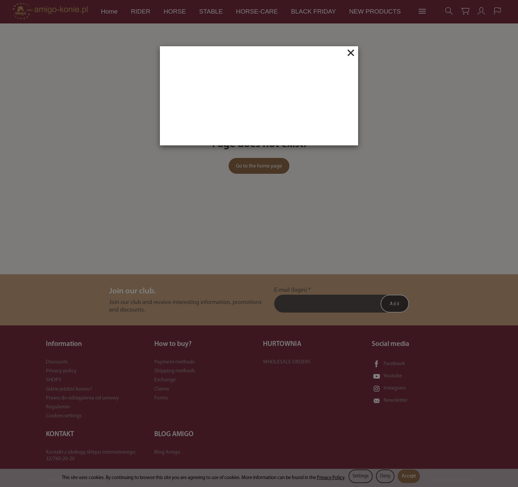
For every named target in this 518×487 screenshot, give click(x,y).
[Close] (351, 52)
